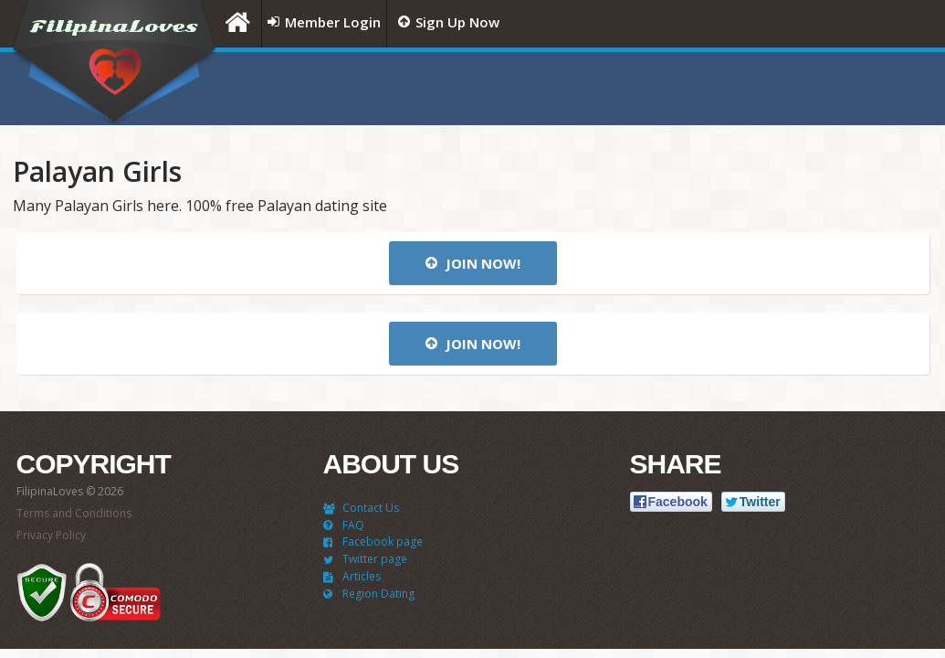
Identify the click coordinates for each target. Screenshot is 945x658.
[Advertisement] (705, 88)
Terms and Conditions (73, 513)
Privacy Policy (51, 535)
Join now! (472, 263)
